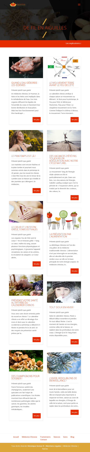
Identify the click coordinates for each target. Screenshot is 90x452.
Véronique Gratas (34, 446)
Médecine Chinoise (29, 437)
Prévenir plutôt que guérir (21, 90)
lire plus (36, 119)
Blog (72, 437)
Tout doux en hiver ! (61, 307)
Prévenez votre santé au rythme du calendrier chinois (24, 303)
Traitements (45, 437)
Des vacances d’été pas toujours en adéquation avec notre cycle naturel (63, 159)
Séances (57, 437)
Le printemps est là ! (23, 156)
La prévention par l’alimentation (60, 235)
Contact (43, 439)
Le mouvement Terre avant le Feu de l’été (61, 84)
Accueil (16, 437)
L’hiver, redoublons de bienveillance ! (63, 379)
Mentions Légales (53, 446)
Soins (65, 437)
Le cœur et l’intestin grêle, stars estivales (24, 228)
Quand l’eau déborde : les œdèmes (24, 84)
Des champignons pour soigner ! (25, 377)
